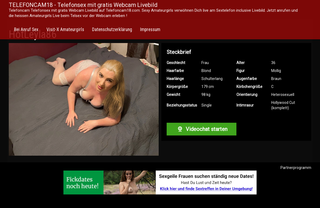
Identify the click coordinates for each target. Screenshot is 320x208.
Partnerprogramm (295, 167)
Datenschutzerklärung (112, 29)
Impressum (150, 29)
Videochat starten (201, 129)
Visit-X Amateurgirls (65, 29)
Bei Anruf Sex (26, 29)
